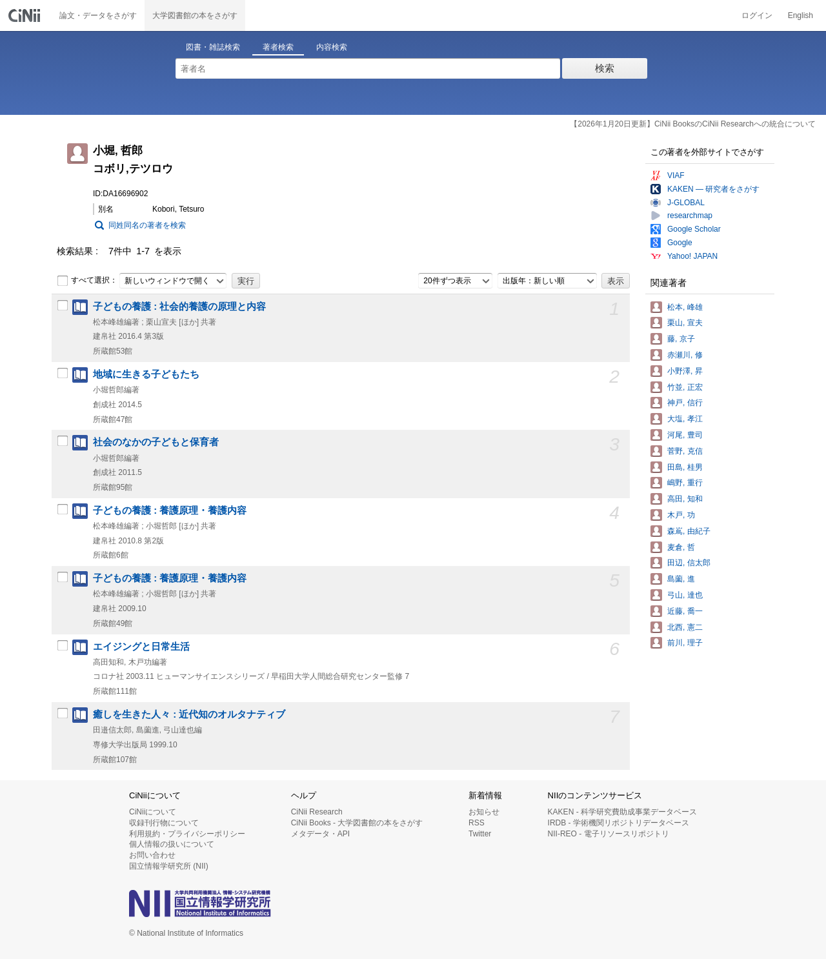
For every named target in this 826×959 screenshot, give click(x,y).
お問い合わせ (152, 855)
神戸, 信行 (685, 402)
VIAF (676, 175)
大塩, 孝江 (685, 418)
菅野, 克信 (685, 451)
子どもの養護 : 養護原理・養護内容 (170, 510)
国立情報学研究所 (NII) (168, 866)
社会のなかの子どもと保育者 (156, 442)
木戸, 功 (681, 515)
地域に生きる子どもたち (146, 374)
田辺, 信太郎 (688, 562)
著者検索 (278, 47)
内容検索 (331, 47)
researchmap (689, 215)
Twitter (479, 833)
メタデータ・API (320, 833)
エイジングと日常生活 (141, 646)
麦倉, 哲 (681, 547)
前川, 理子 (685, 642)
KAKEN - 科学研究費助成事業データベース (622, 811)
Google (679, 242)
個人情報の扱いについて (171, 844)
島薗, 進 (681, 578)
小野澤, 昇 (685, 371)
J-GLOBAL (686, 202)
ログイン (756, 15)
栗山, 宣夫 (685, 322)
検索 (604, 68)
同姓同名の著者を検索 (147, 225)
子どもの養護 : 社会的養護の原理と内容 (179, 306)
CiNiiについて (152, 811)
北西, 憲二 (685, 627)
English (800, 15)
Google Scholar (694, 229)
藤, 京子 (681, 338)
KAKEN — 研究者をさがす (713, 189)
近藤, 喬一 (685, 611)
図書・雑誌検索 (213, 47)
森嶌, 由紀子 (688, 531)
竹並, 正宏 (685, 387)
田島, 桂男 (685, 467)
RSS (476, 822)
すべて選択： (87, 281)
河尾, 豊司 (685, 434)
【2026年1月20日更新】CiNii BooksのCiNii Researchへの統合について (693, 123)
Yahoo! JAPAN (692, 256)
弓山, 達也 (685, 595)
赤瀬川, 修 (685, 354)
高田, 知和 (685, 498)
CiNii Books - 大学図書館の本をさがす (357, 822)
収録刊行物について (164, 822)
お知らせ (483, 811)
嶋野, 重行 (685, 482)
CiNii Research (317, 811)
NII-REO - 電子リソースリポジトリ (608, 833)
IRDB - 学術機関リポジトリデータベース (618, 822)
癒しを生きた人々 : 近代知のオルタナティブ (189, 714)
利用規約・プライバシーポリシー (187, 833)
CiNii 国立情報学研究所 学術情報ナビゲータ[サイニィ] (26, 15)
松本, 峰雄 (685, 307)
